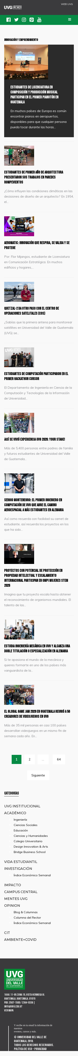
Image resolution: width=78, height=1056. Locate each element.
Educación (21, 835)
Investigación (18, 873)
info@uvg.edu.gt (13, 1011)
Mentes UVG (15, 904)
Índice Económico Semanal (32, 880)
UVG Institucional (22, 811)
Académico (15, 818)
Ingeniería (20, 824)
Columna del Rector (27, 922)
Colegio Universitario (28, 846)
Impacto (12, 890)
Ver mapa (9, 1015)
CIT (7, 938)
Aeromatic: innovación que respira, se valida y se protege (38, 245)
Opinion (12, 910)
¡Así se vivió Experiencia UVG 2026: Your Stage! (38, 439)
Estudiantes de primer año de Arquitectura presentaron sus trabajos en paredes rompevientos (37, 177)
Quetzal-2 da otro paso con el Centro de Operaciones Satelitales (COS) (35, 311)
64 (59, 764)
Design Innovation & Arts (31, 851)
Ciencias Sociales (25, 830)
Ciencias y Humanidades (31, 841)
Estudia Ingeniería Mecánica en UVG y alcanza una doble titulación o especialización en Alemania (38, 651)
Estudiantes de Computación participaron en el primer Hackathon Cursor (38, 376)
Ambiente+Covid (20, 944)
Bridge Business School (30, 857)
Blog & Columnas (26, 917)
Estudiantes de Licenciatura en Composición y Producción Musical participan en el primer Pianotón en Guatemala (37, 94)
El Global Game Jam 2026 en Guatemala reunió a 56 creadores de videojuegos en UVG (37, 719)
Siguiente (38, 780)
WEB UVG (67, 4)
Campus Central (20, 897)
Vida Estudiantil (20, 867)
